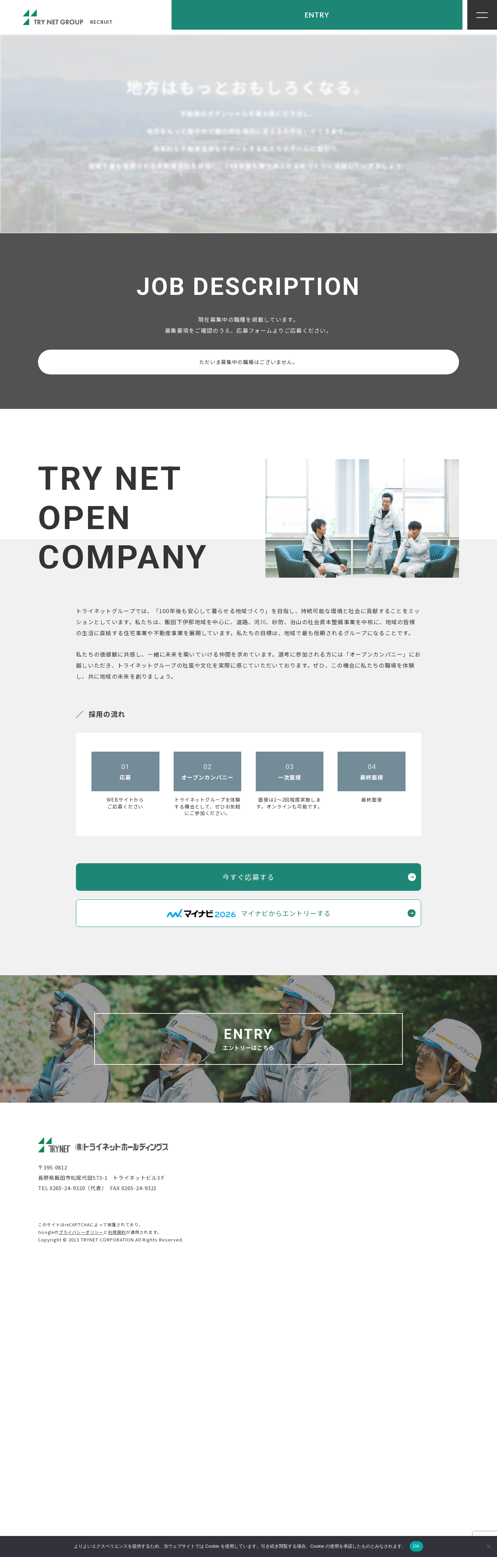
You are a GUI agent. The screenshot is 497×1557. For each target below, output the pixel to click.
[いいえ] (488, 1546)
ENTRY (428, 17)
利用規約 (117, 1523)
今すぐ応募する (248, 1168)
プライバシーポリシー (81, 1523)
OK (416, 1546)
